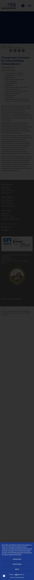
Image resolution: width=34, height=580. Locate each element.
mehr (17, 569)
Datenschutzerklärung (19, 577)
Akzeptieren (17, 564)
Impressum (12, 577)
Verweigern (17, 559)
